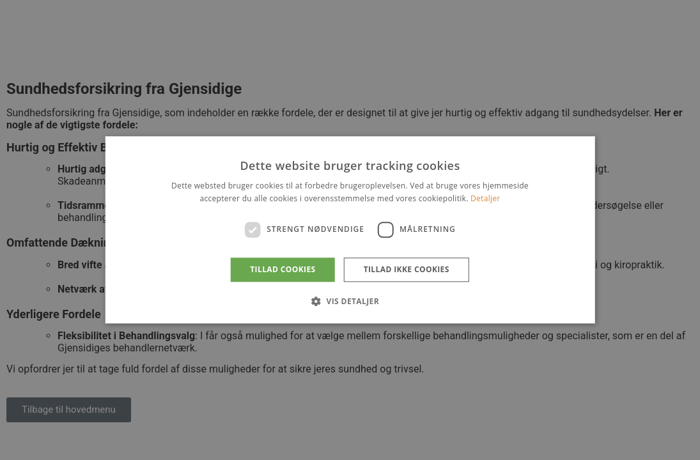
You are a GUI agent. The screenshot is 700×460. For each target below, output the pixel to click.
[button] (350, 301)
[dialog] (350, 230)
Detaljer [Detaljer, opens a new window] (486, 199)
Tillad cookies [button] (282, 269)
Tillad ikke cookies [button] (406, 269)
